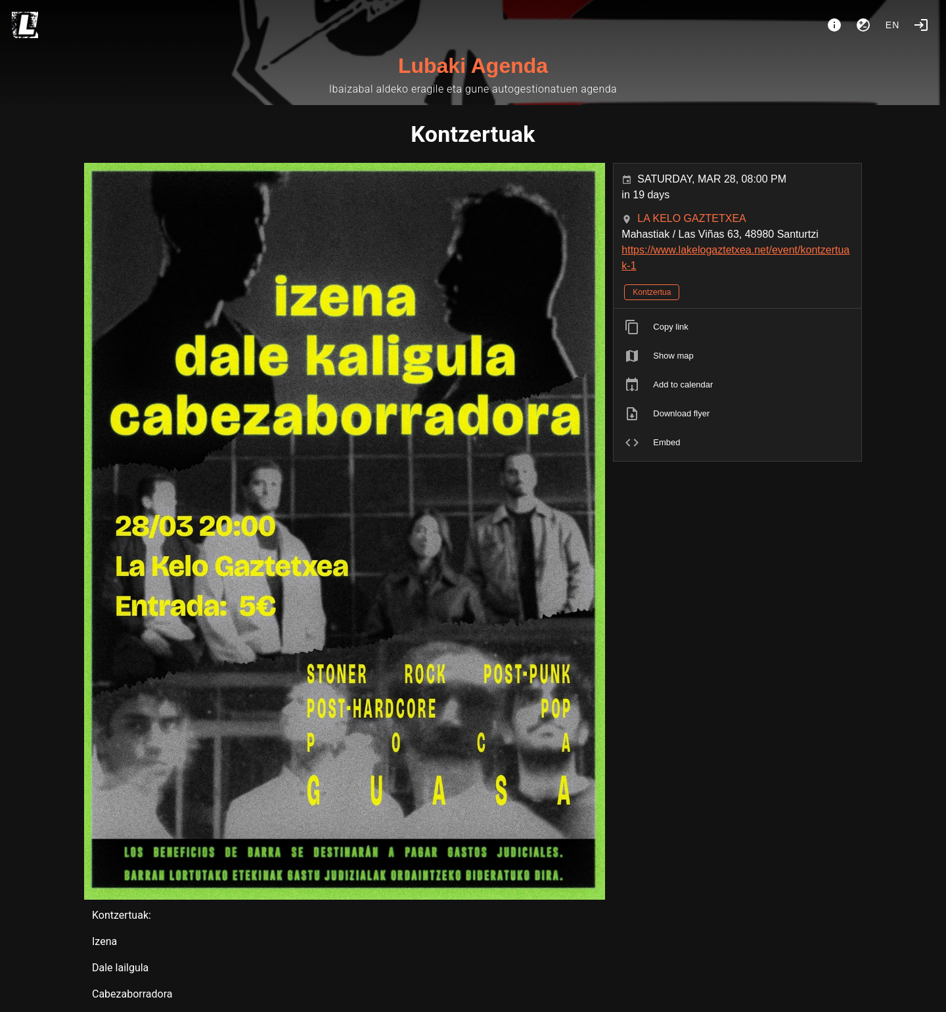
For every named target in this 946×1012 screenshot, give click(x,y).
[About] (834, 25)
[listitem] (737, 327)
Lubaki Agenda (473, 65)
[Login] (921, 25)
